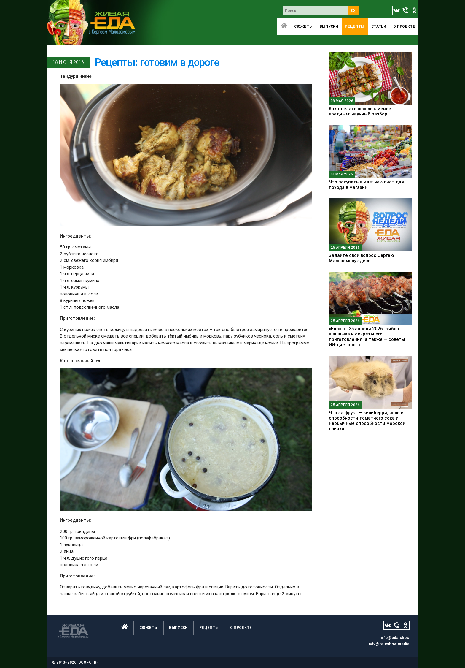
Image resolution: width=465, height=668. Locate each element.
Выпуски (329, 26)
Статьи (378, 26)
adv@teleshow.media (389, 643)
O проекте (404, 26)
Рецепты (354, 26)
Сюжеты (303, 26)
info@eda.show (395, 637)
